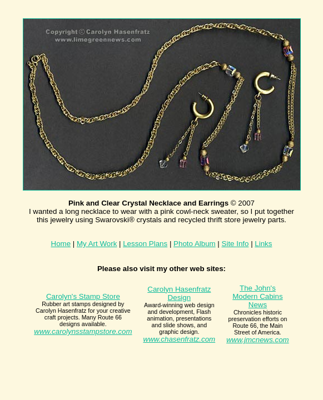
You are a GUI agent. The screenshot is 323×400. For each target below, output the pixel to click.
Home (61, 243)
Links (263, 243)
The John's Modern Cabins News (257, 296)
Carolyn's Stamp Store (83, 296)
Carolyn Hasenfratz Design (179, 293)
